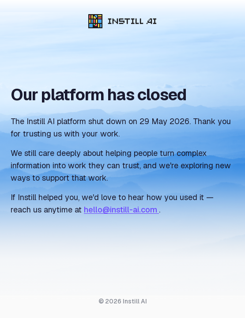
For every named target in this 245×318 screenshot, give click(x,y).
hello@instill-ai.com (121, 209)
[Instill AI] (122, 21)
